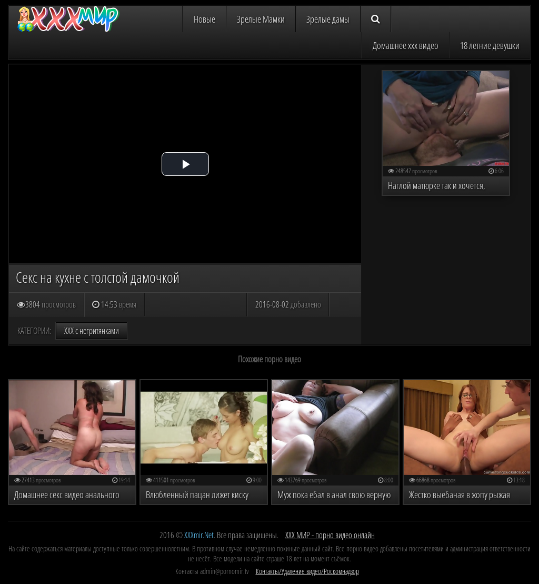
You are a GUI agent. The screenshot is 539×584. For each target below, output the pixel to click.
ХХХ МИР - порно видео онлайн (330, 535)
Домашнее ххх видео (405, 45)
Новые (204, 19)
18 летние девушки (490, 45)
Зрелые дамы (328, 19)
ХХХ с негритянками (91, 330)
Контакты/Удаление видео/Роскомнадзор (307, 571)
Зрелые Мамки (261, 19)
